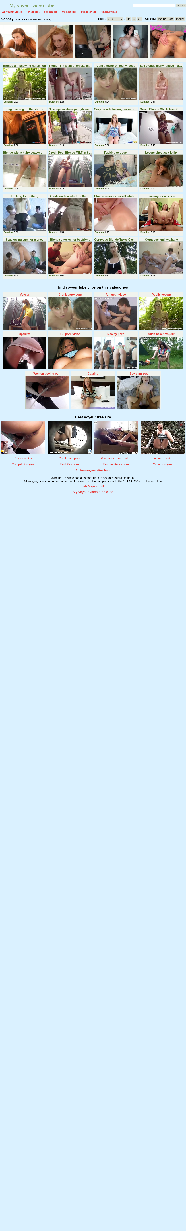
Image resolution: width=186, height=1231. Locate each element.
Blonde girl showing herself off (24, 65)
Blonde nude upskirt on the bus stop (70, 196)
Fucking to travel (115, 152)
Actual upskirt (162, 458)
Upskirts (24, 334)
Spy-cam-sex (139, 373)
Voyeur (24, 294)
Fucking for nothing (24, 196)
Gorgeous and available (161, 239)
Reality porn (115, 334)
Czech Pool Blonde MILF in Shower (70, 152)
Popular (162, 19)
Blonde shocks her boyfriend (70, 239)
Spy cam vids (23, 458)
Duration (180, 19)
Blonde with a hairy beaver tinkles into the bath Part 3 (24, 152)
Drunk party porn (70, 294)
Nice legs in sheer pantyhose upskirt (70, 109)
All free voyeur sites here (93, 470)
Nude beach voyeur (161, 334)
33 (134, 19)
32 (128, 19)
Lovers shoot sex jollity (161, 152)
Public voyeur (161, 294)
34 (139, 19)
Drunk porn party (70, 458)
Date (170, 19)
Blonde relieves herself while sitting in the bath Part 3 (115, 196)
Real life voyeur (70, 464)
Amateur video (116, 294)
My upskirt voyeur (23, 464)
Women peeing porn (47, 373)
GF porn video (70, 334)
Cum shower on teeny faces (115, 65)
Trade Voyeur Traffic (93, 486)
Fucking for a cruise (161, 196)
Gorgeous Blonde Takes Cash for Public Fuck (115, 239)
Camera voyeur (163, 464)
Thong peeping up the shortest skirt (24, 109)
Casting (93, 373)
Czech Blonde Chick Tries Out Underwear (161, 109)
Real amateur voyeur (116, 464)
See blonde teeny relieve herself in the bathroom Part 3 (161, 65)
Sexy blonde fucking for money (115, 109)
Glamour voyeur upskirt (116, 458)
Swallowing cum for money (24, 239)
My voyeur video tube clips (93, 492)
